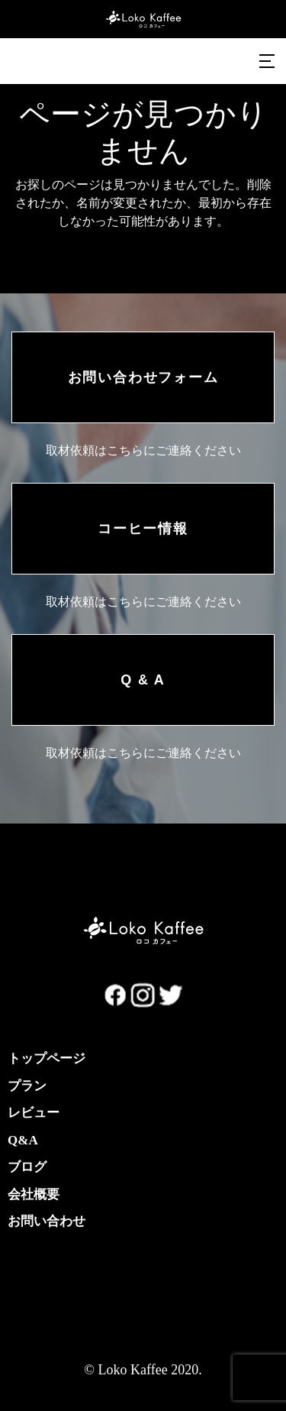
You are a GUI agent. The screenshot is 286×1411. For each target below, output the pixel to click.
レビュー (33, 1112)
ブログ (27, 1167)
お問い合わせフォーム (143, 377)
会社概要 (33, 1194)
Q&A (23, 1140)
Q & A (143, 680)
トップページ (46, 1058)
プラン (27, 1086)
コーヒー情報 (143, 528)
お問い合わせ (46, 1221)
